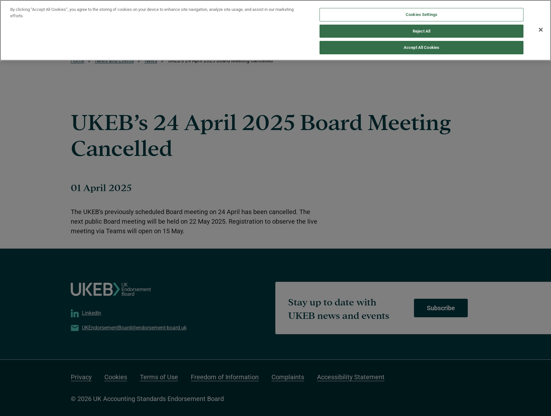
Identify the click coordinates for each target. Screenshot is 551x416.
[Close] (541, 17)
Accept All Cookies (421, 35)
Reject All (421, 18)
